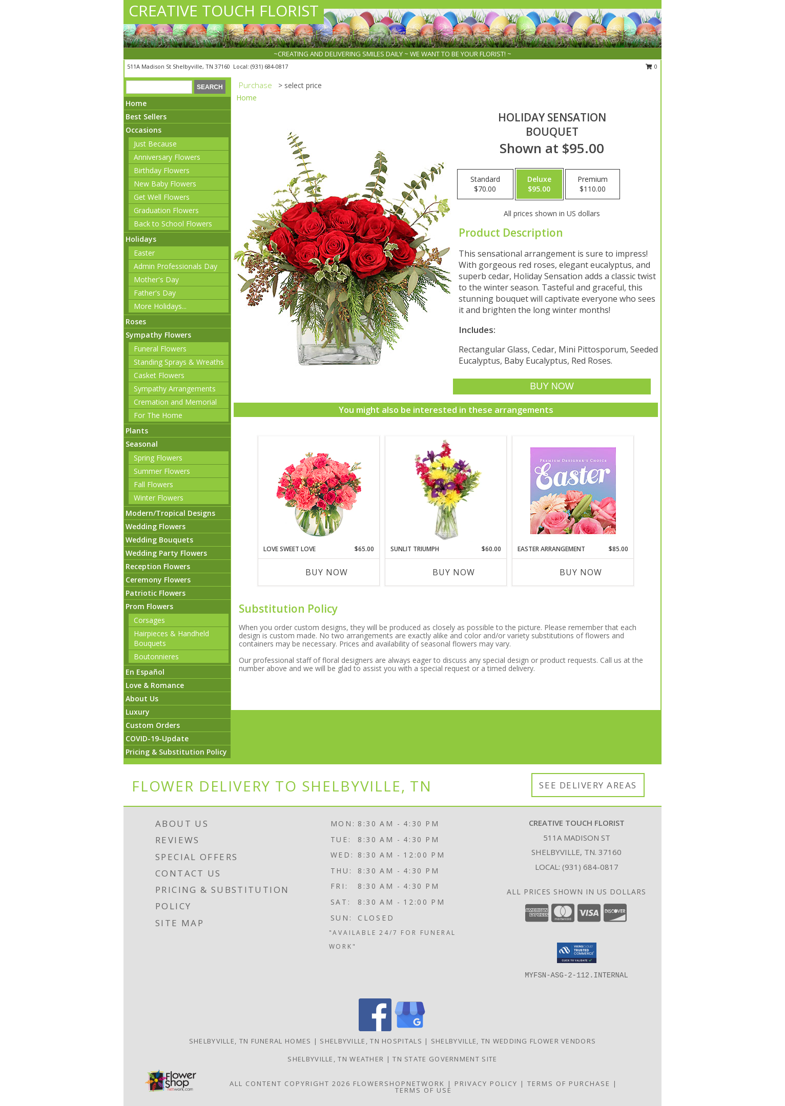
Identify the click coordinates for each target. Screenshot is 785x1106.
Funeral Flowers (160, 348)
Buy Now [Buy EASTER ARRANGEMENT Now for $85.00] (581, 572)
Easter (144, 253)
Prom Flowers (149, 606)
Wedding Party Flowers (166, 553)
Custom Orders (153, 725)
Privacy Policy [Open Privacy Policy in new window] (486, 1083)
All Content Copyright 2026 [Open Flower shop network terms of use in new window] (290, 1083)
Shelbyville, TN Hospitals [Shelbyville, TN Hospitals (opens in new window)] (371, 1041)
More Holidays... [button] (160, 306)
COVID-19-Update (157, 738)
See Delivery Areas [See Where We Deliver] (588, 785)
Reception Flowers (158, 566)
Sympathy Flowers (158, 335)
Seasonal (142, 444)
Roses (136, 321)
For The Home (158, 415)
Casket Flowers (159, 375)
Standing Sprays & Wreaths (179, 362)
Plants (137, 430)
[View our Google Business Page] (410, 1028)
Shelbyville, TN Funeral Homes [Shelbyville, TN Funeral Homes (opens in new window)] (250, 1041)
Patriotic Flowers (155, 593)
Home (136, 103)
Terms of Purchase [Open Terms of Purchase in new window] (568, 1083)
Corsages (149, 620)
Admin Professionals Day (175, 266)
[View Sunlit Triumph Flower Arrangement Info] (446, 490)
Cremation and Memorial (175, 402)
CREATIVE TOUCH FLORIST (224, 10)
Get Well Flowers (162, 197)
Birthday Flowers (162, 170)
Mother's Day (156, 279)
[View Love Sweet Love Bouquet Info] (319, 490)
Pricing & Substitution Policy (176, 752)
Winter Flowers (158, 498)
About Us (142, 698)
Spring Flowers (158, 458)
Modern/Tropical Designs (170, 513)
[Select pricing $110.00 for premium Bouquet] (592, 184)
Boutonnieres (156, 656)
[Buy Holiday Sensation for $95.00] (551, 386)
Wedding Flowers (155, 526)
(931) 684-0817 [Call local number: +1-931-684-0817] (269, 66)
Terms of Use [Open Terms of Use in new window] (423, 1090)
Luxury (138, 712)
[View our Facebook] (375, 1028)
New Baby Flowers (165, 184)
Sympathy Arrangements (175, 388)
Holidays (141, 239)
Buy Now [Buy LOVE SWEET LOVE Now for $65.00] (326, 572)
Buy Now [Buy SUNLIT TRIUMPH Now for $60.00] (453, 572)
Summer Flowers (162, 471)
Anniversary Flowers (167, 157)
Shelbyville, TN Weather (335, 1058)
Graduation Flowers (166, 210)
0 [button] (651, 66)
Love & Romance (155, 685)
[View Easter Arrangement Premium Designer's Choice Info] (573, 490)
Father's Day (155, 293)
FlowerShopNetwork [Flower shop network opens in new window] (399, 1083)
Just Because (155, 144)
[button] (576, 953)
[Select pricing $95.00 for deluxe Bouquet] (539, 184)
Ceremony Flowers (158, 580)
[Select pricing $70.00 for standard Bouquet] (485, 184)
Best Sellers (146, 116)
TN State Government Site (444, 1058)
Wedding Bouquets (159, 540)
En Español (145, 672)
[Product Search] (159, 87)
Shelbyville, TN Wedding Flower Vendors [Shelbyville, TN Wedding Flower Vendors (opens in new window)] (513, 1041)
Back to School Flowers (173, 223)
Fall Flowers (153, 484)
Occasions (143, 130)
